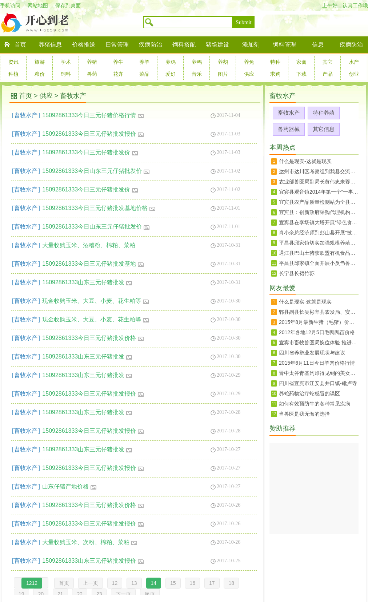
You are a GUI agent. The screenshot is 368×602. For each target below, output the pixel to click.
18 (231, 583)
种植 (13, 74)
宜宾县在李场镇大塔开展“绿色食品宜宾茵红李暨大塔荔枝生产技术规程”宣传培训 (319, 222)
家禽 (301, 62)
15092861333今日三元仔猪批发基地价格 (99, 208)
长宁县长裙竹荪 (297, 273)
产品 (328, 74)
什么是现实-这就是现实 (305, 161)
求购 (275, 74)
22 (80, 594)
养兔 (249, 62)
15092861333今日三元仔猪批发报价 (93, 134)
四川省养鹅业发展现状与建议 (312, 353)
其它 (328, 62)
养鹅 (223, 62)
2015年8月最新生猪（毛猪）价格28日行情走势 (319, 322)
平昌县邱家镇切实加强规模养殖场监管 (319, 243)
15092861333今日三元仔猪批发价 (90, 152)
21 (60, 594)
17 (212, 583)
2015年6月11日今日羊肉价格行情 (317, 363)
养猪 (92, 62)
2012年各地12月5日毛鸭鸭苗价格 (317, 332)
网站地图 (38, 5)
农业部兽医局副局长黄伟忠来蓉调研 (319, 182)
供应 (249, 74)
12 (115, 583)
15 (173, 583)
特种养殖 (324, 113)
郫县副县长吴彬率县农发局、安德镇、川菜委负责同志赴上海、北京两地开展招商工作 (319, 312)
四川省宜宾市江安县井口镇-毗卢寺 (318, 383)
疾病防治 (150, 44)
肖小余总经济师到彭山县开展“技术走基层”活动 (319, 232)
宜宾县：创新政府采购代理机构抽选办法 (319, 212)
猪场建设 (217, 44)
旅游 (40, 62)
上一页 (90, 583)
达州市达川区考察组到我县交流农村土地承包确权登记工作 (319, 171)
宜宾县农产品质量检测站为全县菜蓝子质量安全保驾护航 (319, 202)
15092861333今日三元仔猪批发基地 (93, 264)
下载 (301, 74)
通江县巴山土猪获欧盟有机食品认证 (319, 253)
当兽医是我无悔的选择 (304, 414)
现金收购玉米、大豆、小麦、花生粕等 (95, 301)
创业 (354, 74)
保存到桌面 (68, 5)
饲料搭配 (184, 44)
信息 (318, 44)
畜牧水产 (73, 95)
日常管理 (117, 44)
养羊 (144, 62)
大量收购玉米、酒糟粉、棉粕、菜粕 (88, 245)
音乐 (197, 74)
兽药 (92, 74)
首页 (20, 44)
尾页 (150, 594)
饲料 (66, 74)
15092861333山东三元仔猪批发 (87, 282)
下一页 (123, 594)
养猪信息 (50, 44)
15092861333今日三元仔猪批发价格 (93, 338)
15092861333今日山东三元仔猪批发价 (96, 171)
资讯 (13, 62)
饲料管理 (284, 44)
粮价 (40, 74)
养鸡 (170, 62)
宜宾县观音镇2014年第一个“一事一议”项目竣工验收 (319, 192)
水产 (354, 62)
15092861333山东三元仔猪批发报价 (93, 561)
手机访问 (10, 5)
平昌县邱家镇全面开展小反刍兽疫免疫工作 (319, 263)
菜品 (144, 74)
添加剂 (251, 44)
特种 (275, 62)
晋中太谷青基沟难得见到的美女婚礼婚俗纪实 (319, 373)
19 (21, 594)
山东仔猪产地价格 (69, 486)
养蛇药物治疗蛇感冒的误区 (309, 393)
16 (192, 583)
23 (99, 594)
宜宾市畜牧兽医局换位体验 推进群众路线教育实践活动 (319, 342)
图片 (223, 74)
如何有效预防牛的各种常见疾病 (314, 404)
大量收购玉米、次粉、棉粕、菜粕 (89, 542)
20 (41, 594)
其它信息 (324, 129)
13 (134, 583)
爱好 (170, 74)
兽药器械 (289, 129)
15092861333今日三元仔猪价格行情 (93, 115)
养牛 (118, 62)
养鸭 (197, 62)
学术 (66, 62)
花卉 (118, 74)
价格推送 (83, 44)
